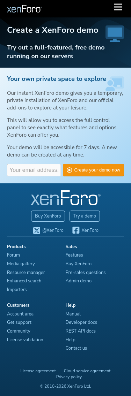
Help (70, 340)
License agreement (38, 371)
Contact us (76, 348)
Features (74, 255)
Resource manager (26, 272)
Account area (20, 314)
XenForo (85, 230)
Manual (73, 314)
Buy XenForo (48, 216)
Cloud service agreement (87, 371)
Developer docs (81, 322)
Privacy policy (69, 377)
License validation (25, 340)
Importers (17, 290)
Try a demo (84, 216)
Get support (19, 322)
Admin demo (79, 281)
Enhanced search (24, 281)
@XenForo (48, 230)
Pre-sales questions (86, 272)
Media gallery (21, 264)
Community (18, 331)
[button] (118, 8)
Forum (13, 255)
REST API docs (81, 331)
